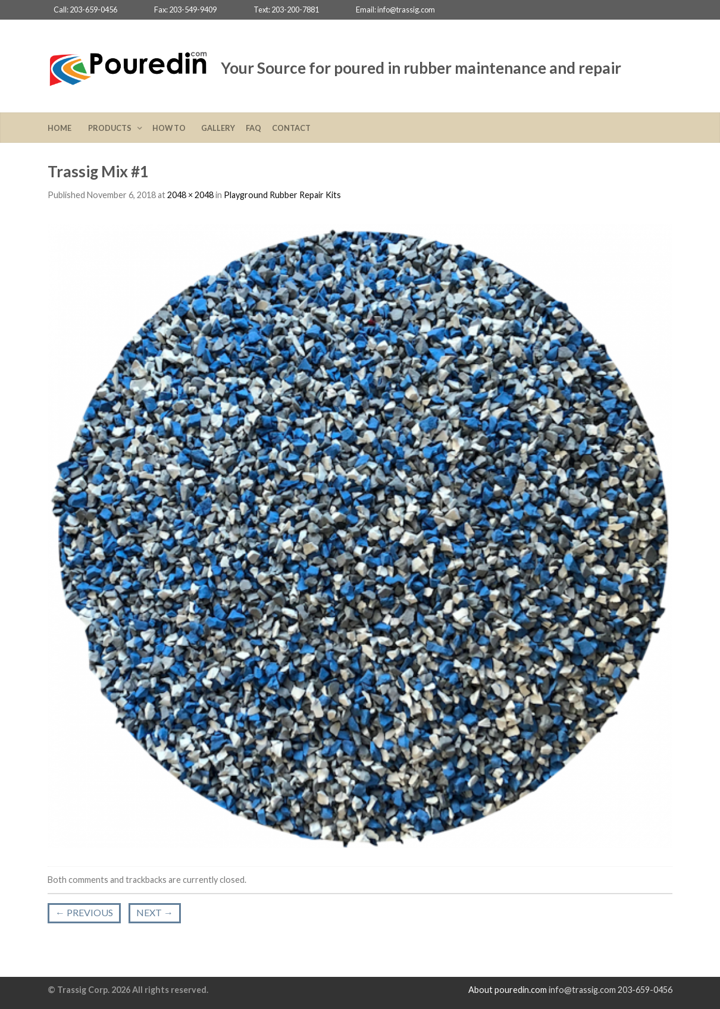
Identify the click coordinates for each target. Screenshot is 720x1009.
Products (111, 128)
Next (154, 912)
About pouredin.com (507, 990)
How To (171, 128)
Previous (84, 912)
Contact (291, 128)
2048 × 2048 (190, 195)
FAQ (253, 128)
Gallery (218, 128)
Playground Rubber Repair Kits (282, 195)
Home (62, 128)
